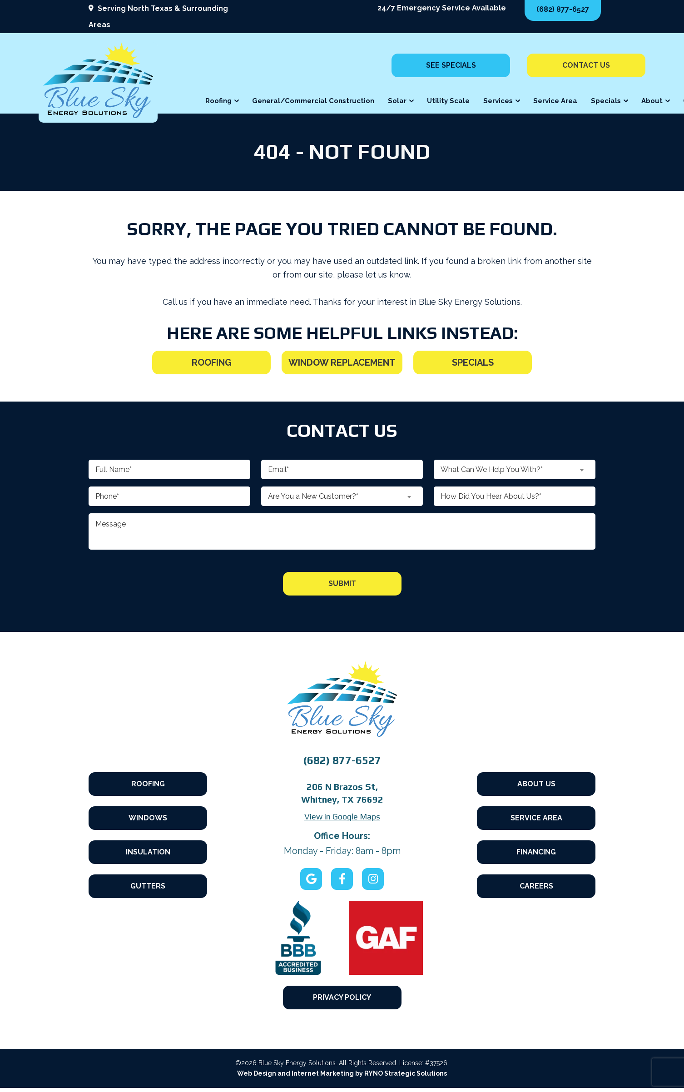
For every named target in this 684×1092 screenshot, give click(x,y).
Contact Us (586, 65)
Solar (397, 101)
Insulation (148, 853)
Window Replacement (342, 362)
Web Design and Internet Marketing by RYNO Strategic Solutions (342, 1077)
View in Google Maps (342, 816)
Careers (536, 892)
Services (498, 101)
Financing (536, 853)
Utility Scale (448, 101)
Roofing (218, 101)
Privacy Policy (342, 997)
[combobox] (342, 496)
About (652, 101)
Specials (606, 101)
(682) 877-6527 (562, 9)
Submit (342, 583)
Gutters (147, 892)
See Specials (451, 65)
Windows (148, 815)
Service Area (555, 101)
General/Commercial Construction (313, 101)
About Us (536, 777)
